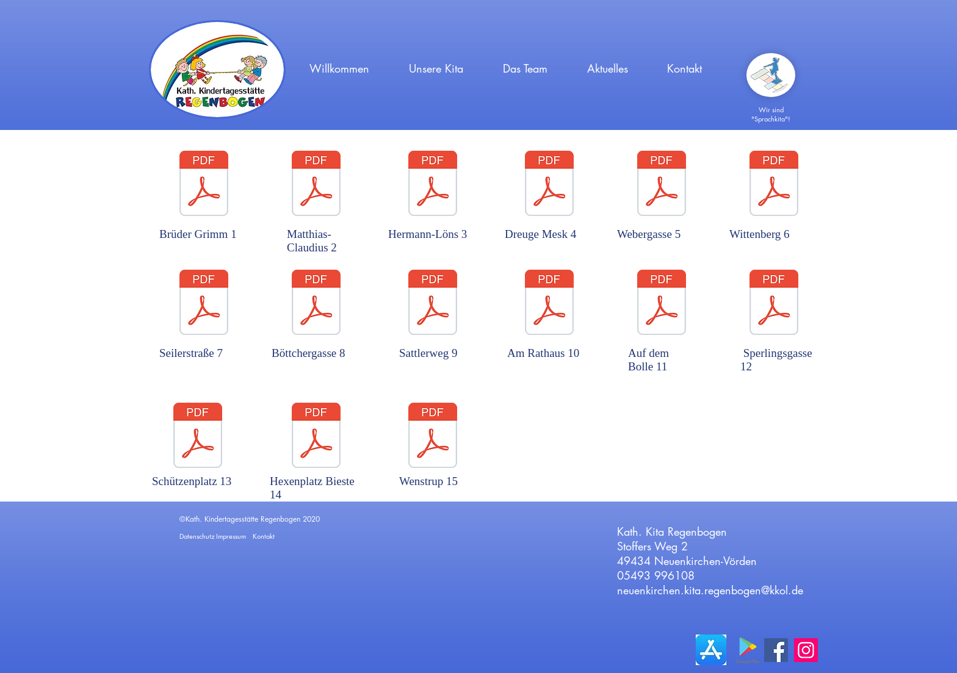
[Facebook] (776, 650)
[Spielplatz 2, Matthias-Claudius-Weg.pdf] (316, 185)
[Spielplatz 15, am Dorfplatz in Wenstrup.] (432, 437)
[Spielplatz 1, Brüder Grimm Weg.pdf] (203, 185)
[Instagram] (806, 650)
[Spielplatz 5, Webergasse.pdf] (661, 185)
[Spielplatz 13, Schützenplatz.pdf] (197, 437)
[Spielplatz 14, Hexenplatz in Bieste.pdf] (316, 437)
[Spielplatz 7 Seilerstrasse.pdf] (203, 304)
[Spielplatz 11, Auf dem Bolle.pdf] (661, 304)
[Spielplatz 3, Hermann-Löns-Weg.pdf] (432, 185)
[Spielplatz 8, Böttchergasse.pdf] (316, 304)
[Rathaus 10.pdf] (549, 304)
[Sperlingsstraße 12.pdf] (773, 304)
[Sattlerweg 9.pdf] (432, 304)
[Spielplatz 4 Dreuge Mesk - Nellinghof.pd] (549, 185)
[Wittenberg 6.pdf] (773, 185)
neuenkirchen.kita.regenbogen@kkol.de (710, 590)
